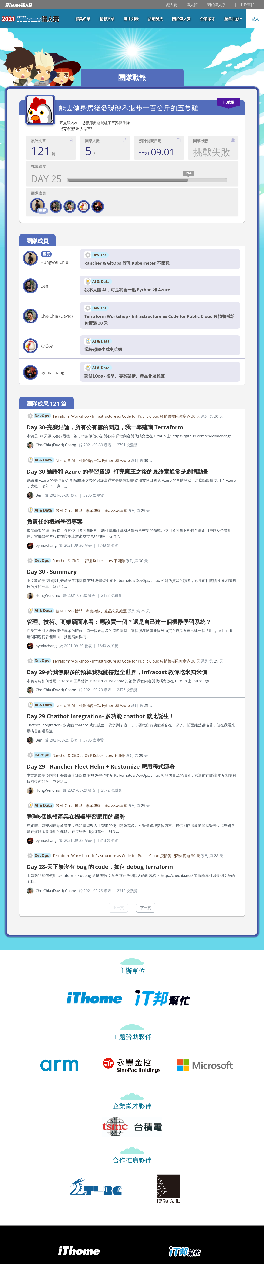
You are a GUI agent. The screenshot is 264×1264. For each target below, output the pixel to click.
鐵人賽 (171, 4)
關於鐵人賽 (181, 18)
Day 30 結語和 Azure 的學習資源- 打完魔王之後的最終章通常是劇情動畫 (117, 471)
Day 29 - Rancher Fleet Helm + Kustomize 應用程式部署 (101, 766)
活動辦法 (155, 18)
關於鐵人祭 (216, 4)
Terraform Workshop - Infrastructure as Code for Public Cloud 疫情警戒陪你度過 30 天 (159, 319)
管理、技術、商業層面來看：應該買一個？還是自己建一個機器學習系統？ (119, 621)
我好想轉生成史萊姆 (103, 349)
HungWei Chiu (54, 262)
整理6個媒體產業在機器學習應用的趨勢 (76, 816)
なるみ (47, 346)
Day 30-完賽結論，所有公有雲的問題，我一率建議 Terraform (105, 427)
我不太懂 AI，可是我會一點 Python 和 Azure (127, 289)
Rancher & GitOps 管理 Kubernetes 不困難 (127, 263)
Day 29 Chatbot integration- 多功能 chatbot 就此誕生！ (100, 716)
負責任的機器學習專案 (55, 521)
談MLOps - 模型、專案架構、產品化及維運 (124, 376)
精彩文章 (107, 18)
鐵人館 (192, 4)
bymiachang (52, 372)
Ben (44, 286)
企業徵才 (207, 18)
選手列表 (131, 18)
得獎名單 (82, 18)
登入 (255, 18)
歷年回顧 (231, 18)
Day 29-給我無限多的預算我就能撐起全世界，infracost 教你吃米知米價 (117, 672)
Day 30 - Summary (52, 571)
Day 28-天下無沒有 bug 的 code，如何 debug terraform (100, 866)
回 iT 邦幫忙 (245, 4)
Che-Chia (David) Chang (57, 316)
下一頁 (145, 907)
